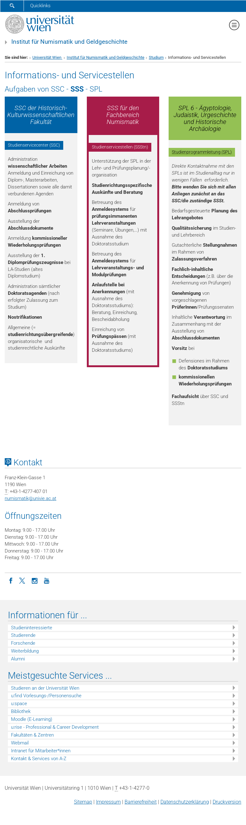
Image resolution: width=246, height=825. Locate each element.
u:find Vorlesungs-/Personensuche (46, 696)
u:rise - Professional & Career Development (55, 727)
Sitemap (83, 802)
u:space (19, 703)
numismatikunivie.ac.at (30, 498)
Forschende (23, 643)
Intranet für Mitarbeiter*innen (40, 751)
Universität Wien (47, 57)
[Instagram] (35, 580)
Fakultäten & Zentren (32, 735)
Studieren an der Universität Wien (45, 688)
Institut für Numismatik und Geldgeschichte (69, 41)
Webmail (20, 743)
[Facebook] (11, 580)
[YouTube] (47, 580)
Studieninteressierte (31, 628)
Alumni (18, 659)
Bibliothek (21, 711)
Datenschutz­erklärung (184, 802)
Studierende (23, 635)
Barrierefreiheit (141, 802)
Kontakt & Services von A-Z (38, 758)
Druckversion (227, 802)
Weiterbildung (25, 651)
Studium (156, 57)
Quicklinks (40, 5)
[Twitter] (23, 580)
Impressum (108, 802)
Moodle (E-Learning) (31, 719)
